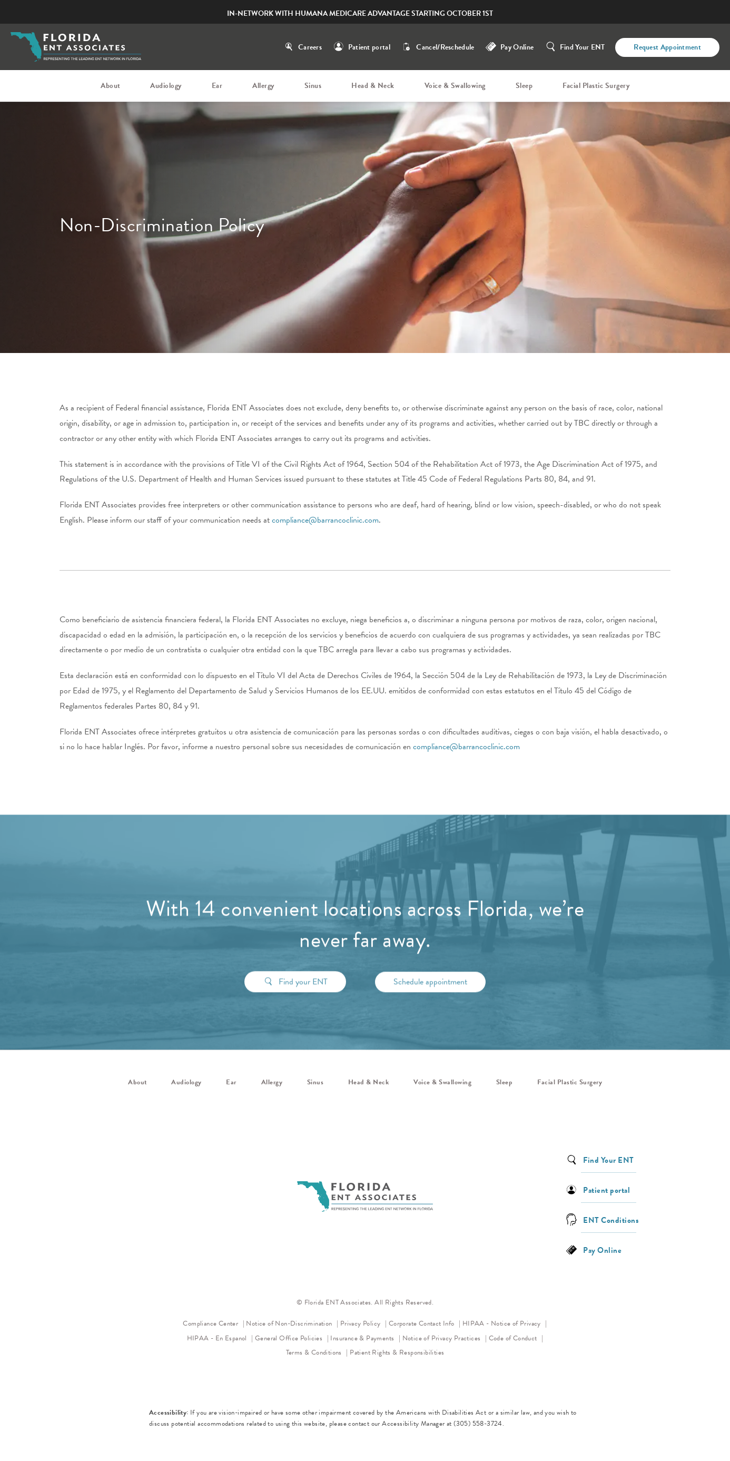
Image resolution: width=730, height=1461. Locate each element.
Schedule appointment (430, 964)
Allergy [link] (263, 85)
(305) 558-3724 (477, 1423)
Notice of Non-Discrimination (292, 1323)
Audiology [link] (166, 85)
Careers (310, 47)
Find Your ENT (582, 47)
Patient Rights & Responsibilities (397, 1352)
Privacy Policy (363, 1323)
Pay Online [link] (517, 47)
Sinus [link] (313, 85)
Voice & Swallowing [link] (455, 85)
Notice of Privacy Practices (444, 1337)
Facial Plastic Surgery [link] (596, 85)
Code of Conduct (516, 1337)
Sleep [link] (524, 85)
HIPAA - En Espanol (218, 1338)
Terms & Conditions (315, 1352)
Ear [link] (217, 85)
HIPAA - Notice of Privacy (504, 1323)
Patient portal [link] (606, 1189)
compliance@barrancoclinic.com (325, 520)
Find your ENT (303, 964)
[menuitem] (112, 86)
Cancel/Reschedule (445, 47)
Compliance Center (211, 1323)
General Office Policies (289, 1338)
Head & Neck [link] (372, 85)
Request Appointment (667, 47)
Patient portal (369, 47)
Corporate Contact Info (422, 1323)
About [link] (111, 85)
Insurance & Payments (363, 1338)
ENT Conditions (610, 1219)
